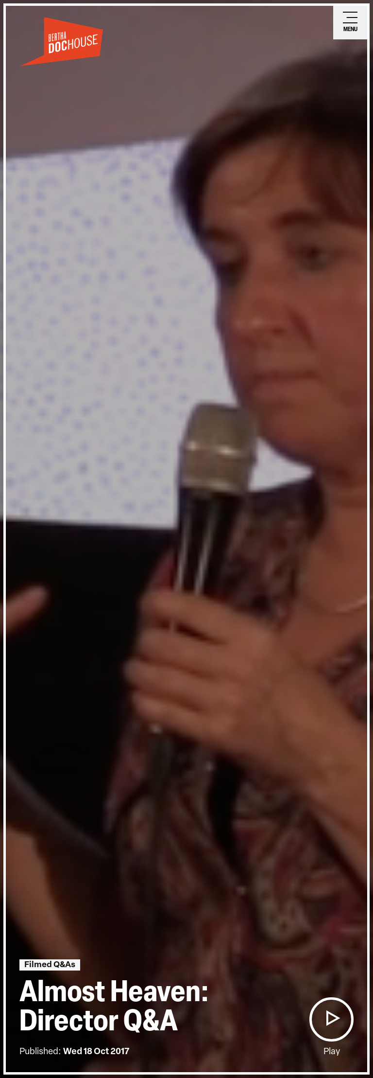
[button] (331, 1019)
